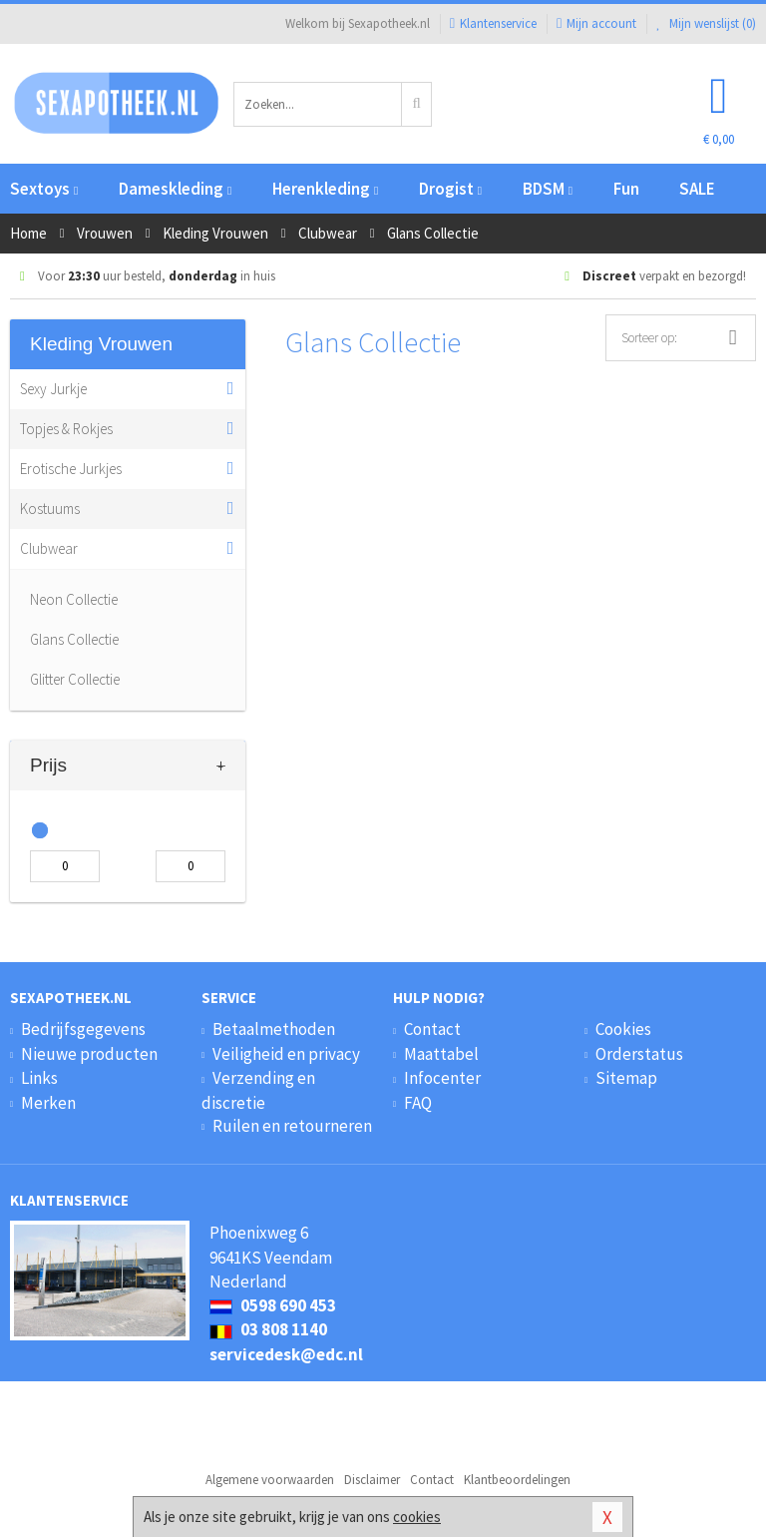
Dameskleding (175, 189)
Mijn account (596, 23)
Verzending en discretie (258, 1090)
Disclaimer (372, 1479)
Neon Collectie (74, 599)
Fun (626, 189)
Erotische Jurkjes (71, 468)
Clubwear (49, 548)
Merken (48, 1103)
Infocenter (442, 1078)
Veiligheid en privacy (286, 1054)
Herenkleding (325, 189)
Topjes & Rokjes (66, 428)
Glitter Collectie (75, 679)
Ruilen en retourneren (292, 1126)
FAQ (418, 1103)
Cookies (623, 1029)
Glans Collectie (74, 639)
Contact (432, 1029)
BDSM (548, 189)
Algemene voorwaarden (269, 1479)
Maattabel (441, 1054)
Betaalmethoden (273, 1029)
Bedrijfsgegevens (83, 1029)
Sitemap (626, 1078)
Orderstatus (639, 1054)
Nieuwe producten (89, 1054)
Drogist (450, 189)
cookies (417, 1516)
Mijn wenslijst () (706, 23)
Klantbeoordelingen (517, 1479)
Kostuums (50, 508)
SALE (697, 189)
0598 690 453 (272, 1305)
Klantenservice (493, 23)
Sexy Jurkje (53, 388)
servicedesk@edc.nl (286, 1354)
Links (39, 1078)
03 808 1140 (268, 1329)
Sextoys (44, 189)
